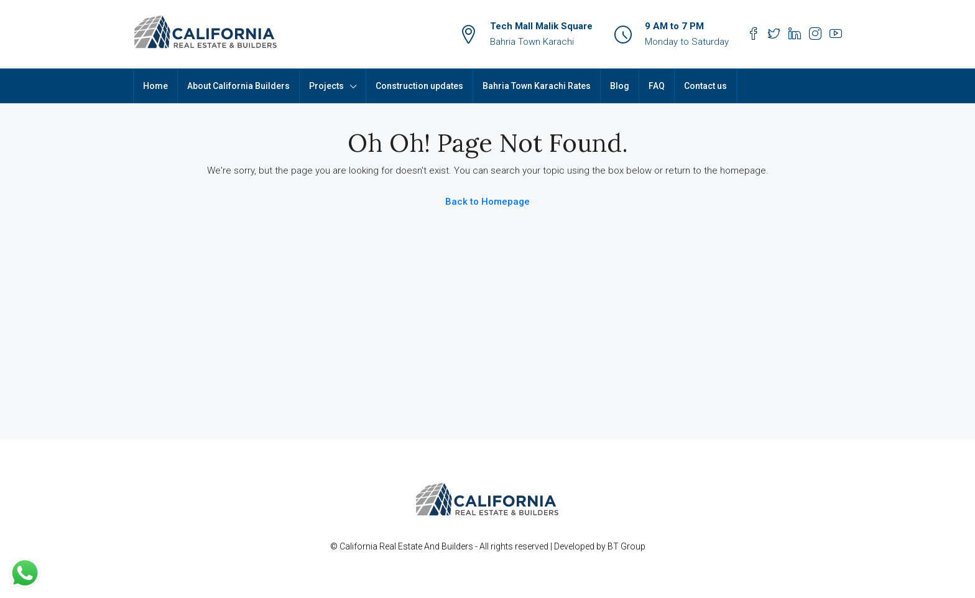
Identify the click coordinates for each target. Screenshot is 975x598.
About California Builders (238, 86)
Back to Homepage (487, 201)
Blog (619, 86)
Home (155, 86)
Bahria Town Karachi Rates (537, 86)
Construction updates (419, 86)
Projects (326, 86)
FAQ (657, 86)
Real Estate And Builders (427, 546)
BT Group (626, 546)
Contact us (705, 86)
